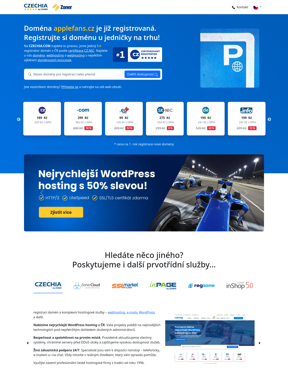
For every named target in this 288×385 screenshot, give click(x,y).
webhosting (55, 55)
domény (39, 55)
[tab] (48, 286)
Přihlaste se (69, 87)
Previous (19, 120)
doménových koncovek (54, 60)
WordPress (147, 312)
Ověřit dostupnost (142, 74)
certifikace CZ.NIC (81, 50)
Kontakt (239, 7)
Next (269, 120)
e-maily (132, 312)
